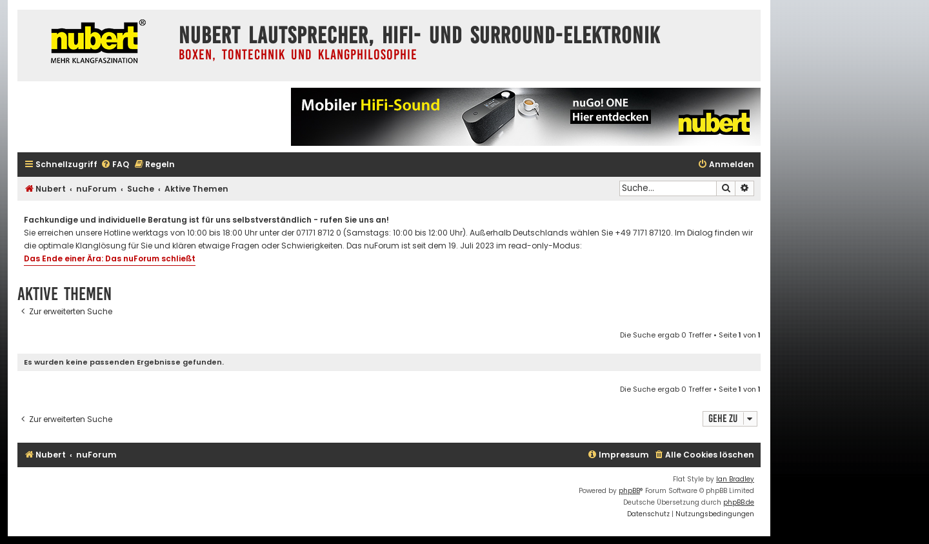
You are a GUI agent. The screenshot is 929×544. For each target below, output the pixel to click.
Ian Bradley (735, 479)
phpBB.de (738, 502)
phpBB (629, 491)
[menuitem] (115, 165)
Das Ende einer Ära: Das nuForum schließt (109, 258)
